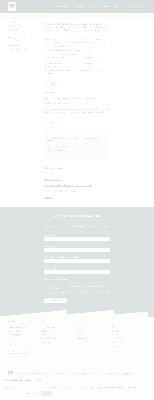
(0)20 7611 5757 (57, 168)
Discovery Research (49, 360)
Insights (80, 342)
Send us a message (59, 164)
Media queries (116, 363)
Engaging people (13, 371)
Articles (79, 348)
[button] (142, 6)
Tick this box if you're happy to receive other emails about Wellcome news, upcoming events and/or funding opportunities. (76, 305)
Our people (115, 348)
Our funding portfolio (15, 356)
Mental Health (47, 356)
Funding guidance (14, 352)
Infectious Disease (48, 352)
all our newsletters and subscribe (64, 300)
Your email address (52, 285)
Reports (79, 352)
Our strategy (46, 363)
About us (115, 342)
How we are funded (118, 360)
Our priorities (47, 342)
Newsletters (81, 360)
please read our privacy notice (68, 311)
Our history (115, 356)
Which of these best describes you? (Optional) (63, 274)
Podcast (80, 356)
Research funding (15, 342)
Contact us (115, 367)
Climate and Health (48, 348)
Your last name (50, 263)
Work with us (116, 352)
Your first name (50, 253)
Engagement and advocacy (19, 365)
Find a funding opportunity (17, 348)
